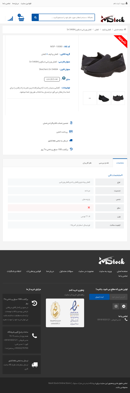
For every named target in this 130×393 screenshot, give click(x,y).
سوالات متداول (66, 271)
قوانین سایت (26, 3)
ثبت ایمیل (99, 297)
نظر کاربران (87, 163)
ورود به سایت (105, 271)
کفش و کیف (106, 29)
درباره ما (15, 3)
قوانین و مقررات (33, 271)
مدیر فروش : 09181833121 (109, 320)
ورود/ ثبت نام (120, 3)
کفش (96, 29)
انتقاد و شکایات (14, 271)
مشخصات (120, 163)
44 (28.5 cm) (52, 79)
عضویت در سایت (86, 271)
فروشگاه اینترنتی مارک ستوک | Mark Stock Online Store (72, 383)
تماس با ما (6, 3)
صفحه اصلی (118, 29)
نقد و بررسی (104, 163)
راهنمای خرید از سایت (74, 294)
